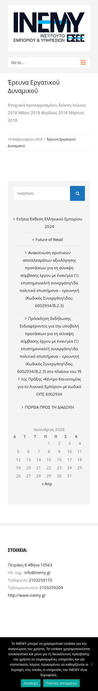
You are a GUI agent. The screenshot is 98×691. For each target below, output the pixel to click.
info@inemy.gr (37, 572)
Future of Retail (49, 239)
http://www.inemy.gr (27, 595)
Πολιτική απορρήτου (61, 683)
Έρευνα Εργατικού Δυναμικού (34, 86)
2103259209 (51, 587)
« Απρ (47, 483)
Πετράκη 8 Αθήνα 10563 (30, 564)
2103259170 (40, 580)
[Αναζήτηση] (41, 193)
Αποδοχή (31, 683)
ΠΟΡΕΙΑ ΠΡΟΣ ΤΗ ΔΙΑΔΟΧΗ (49, 407)
